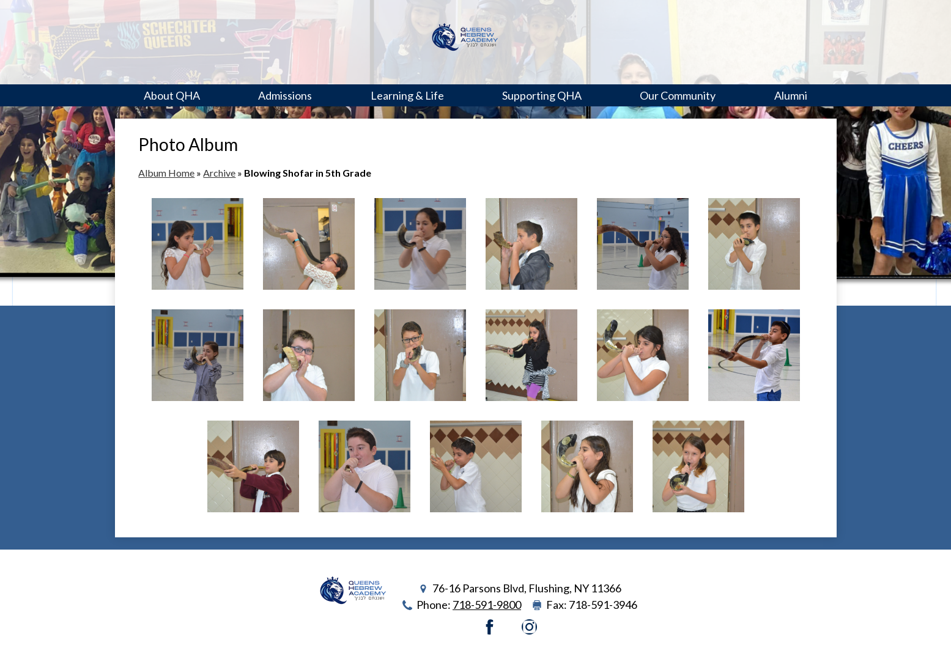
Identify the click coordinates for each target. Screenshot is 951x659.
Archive (219, 173)
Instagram (529, 627)
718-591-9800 (487, 604)
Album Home (166, 173)
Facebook (489, 627)
